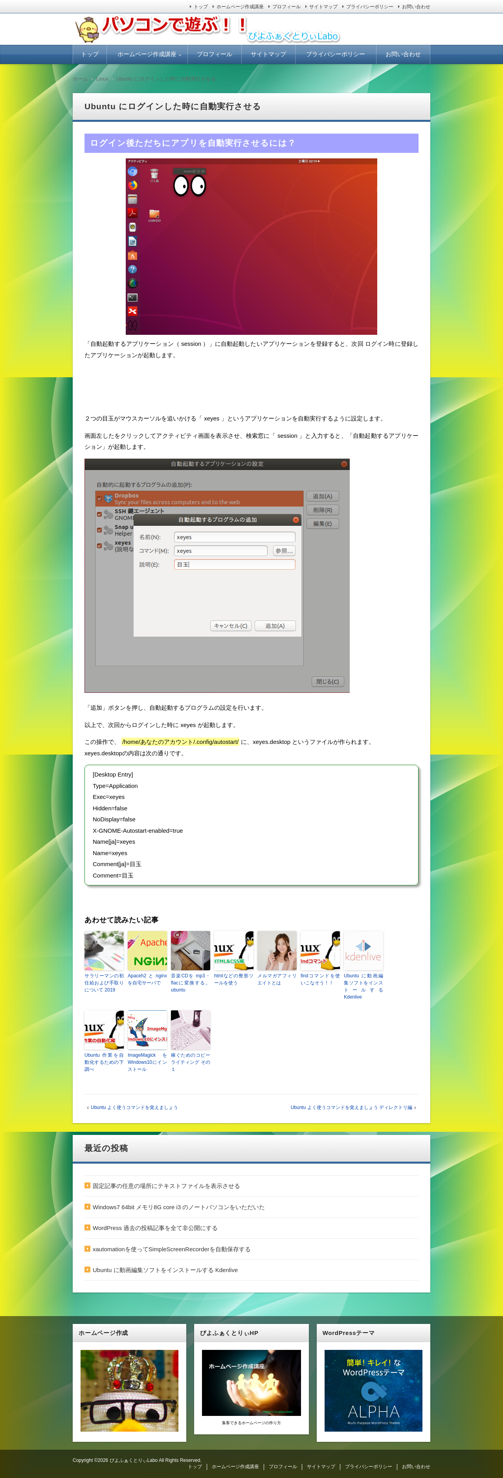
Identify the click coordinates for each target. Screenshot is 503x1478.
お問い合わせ (416, 6)
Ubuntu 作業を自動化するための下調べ (104, 1062)
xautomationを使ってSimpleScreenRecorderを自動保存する (172, 1249)
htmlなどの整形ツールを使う (233, 979)
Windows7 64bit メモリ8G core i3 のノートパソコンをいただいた (179, 1207)
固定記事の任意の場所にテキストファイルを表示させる (166, 1185)
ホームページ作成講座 (240, 6)
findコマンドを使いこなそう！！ (320, 979)
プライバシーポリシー (369, 6)
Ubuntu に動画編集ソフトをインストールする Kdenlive (363, 986)
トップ (201, 6)
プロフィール (286, 6)
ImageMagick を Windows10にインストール (147, 1062)
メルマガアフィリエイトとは (277, 979)
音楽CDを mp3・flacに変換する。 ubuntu (190, 983)
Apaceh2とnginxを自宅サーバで (147, 979)
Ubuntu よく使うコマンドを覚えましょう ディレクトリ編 (351, 1107)
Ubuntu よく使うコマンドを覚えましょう (134, 1107)
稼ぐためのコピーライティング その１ (190, 1062)
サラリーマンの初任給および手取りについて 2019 (104, 983)
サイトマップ (323, 6)
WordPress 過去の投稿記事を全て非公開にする (155, 1228)
